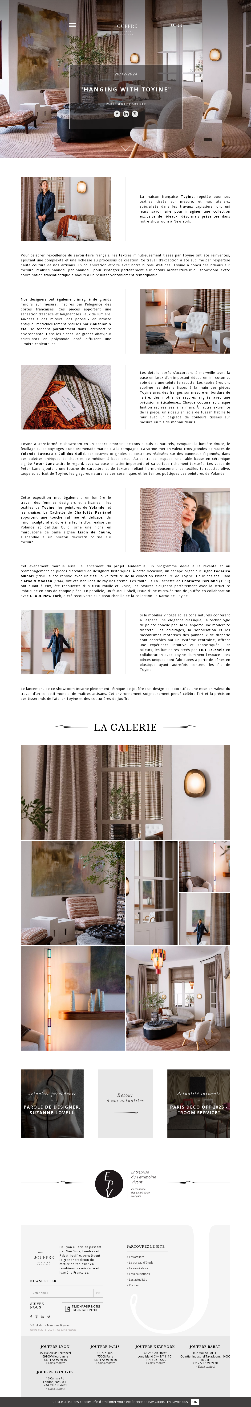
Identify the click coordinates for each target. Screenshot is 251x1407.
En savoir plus (177, 1401)
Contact (134, 1285)
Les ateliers (136, 1257)
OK (194, 1401)
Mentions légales (58, 1325)
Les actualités (138, 1280)
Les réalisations (139, 1274)
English (37, 1325)
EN (180, 25)
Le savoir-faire (138, 1268)
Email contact (56, 1363)
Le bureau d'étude (141, 1263)
